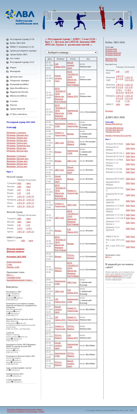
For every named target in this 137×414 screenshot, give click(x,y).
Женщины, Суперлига (16, 156)
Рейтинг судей (13, 267)
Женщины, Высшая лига (17, 158)
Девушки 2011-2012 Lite (114, 130)
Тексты (13, 105)
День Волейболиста (19, 88)
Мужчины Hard (111, 49)
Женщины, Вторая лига (17, 164)
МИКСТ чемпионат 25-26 (22, 47)
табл (19, 183)
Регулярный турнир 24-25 (22, 62)
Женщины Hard (111, 59)
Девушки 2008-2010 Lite (114, 128)
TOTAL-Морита (71, 142)
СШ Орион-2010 (60, 65)
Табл (128, 144)
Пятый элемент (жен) (70, 65)
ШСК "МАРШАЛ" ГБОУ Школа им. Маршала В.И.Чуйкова (73, 78)
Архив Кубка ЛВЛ (18, 54)
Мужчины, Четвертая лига (18, 145)
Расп (133, 144)
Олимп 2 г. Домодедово (72, 124)
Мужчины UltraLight (112, 55)
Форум (13, 67)
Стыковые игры (14, 277)
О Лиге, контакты (18, 114)
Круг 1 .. (10, 275)
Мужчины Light (111, 51)
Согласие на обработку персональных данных (25, 411)
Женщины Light (111, 60)
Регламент (109, 111)
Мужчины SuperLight (113, 53)
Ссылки (14, 101)
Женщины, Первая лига (17, 161)
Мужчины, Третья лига (17, 143)
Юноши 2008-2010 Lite (113, 124)
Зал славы (15, 58)
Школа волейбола (18, 96)
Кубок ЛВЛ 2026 (17, 43)
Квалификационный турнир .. (20, 280)
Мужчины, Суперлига (16, 132)
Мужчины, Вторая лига (17, 140)
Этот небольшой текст (113, 276)
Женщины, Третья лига (17, 166)
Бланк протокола (14, 262)
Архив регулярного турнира (23, 50)
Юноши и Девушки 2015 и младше (118, 135)
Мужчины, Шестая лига (17, 151)
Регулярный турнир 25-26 (22, 39)
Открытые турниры (19, 80)
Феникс (70, 134)
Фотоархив (15, 71)
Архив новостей (17, 109)
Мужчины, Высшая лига (17, 135)
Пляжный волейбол (19, 84)
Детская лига (16, 76)
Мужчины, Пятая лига (16, 148)
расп (29, 183)
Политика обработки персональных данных (24, 409)
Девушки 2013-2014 (112, 132)
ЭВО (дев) (59, 143)
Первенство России (19, 92)
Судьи (9, 264)
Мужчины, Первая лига (17, 138)
